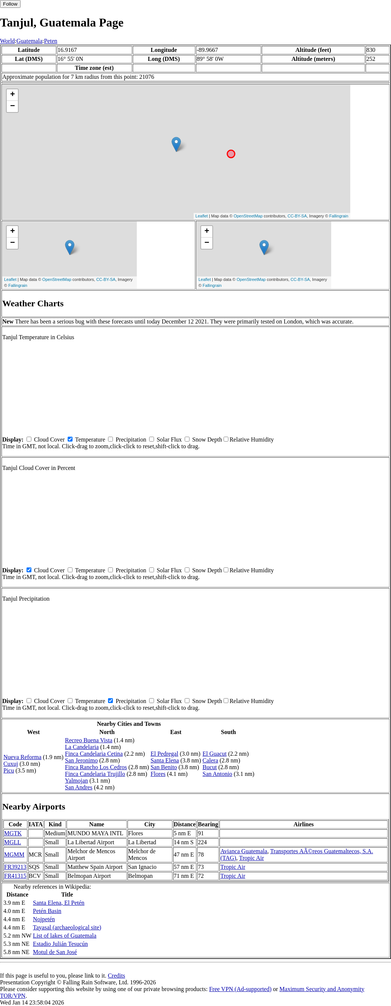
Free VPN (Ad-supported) (240, 989)
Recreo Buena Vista (89, 740)
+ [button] (12, 94)
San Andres (78, 787)
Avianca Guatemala (243, 851)
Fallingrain (338, 216)
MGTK (13, 833)
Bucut (210, 767)
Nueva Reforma (22, 757)
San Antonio (218, 774)
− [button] (12, 106)
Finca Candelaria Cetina (94, 753)
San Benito (164, 767)
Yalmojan (76, 780)
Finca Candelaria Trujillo (95, 774)
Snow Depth (207, 439)
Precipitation (131, 439)
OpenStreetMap (248, 216)
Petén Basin (47, 911)
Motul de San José (55, 952)
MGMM (14, 854)
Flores (158, 774)
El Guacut (215, 753)
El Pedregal (164, 753)
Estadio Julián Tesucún (60, 944)
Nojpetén (44, 919)
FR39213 (15, 867)
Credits (116, 975)
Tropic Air (251, 858)
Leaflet (202, 216)
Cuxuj (10, 764)
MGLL (12, 842)
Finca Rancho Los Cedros (96, 767)
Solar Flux (169, 439)
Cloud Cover (49, 439)
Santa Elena (165, 760)
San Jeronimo (81, 760)
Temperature (90, 439)
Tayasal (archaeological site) (67, 927)
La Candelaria (82, 747)
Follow (10, 4)
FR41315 (15, 876)
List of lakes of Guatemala (64, 935)
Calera (210, 760)
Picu (8, 770)
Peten (51, 41)
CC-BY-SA (297, 216)
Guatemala (29, 41)
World (7, 41)
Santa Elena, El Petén (58, 903)
